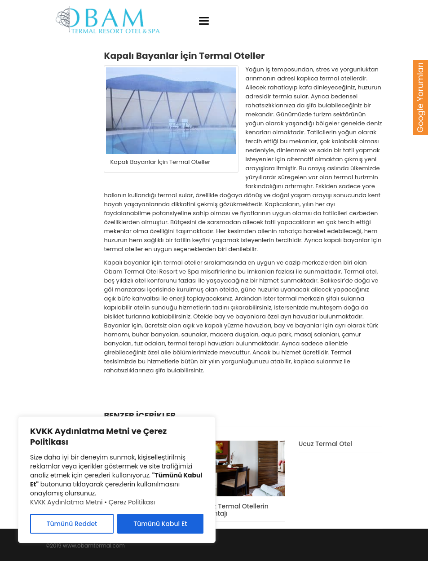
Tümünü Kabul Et (160, 523)
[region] (117, 479)
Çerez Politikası (132, 502)
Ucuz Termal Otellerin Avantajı (235, 509)
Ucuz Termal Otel (325, 443)
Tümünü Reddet (72, 523)
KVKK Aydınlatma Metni (66, 502)
